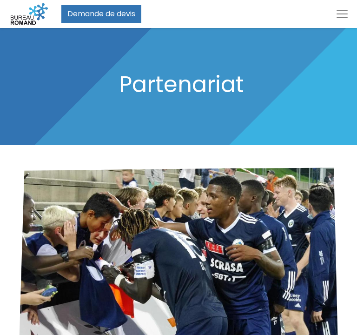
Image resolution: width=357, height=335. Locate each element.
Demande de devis (101, 13)
